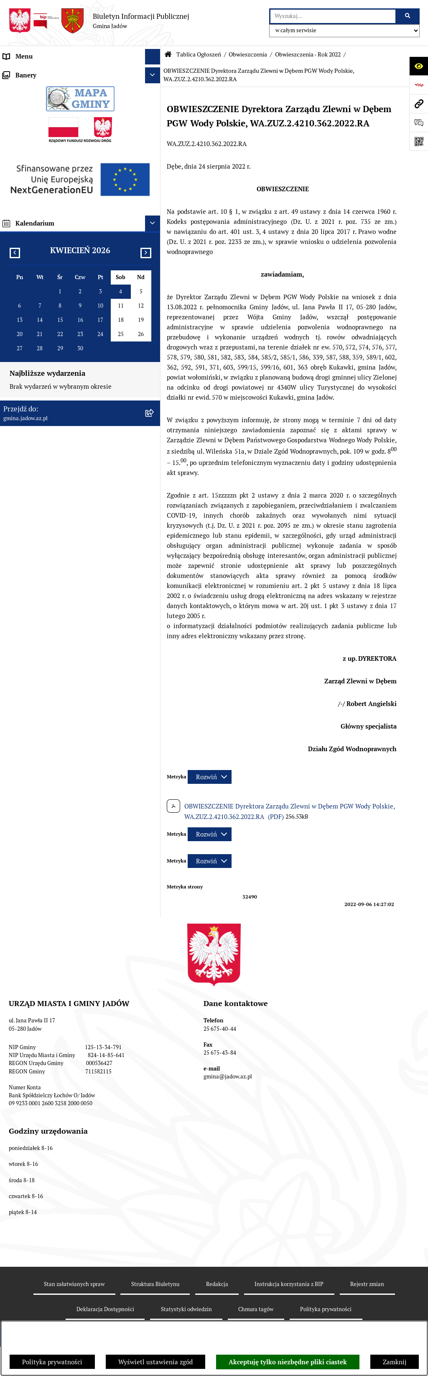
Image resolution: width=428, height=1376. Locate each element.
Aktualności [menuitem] (20, 88)
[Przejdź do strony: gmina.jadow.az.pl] (418, 103)
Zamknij (394, 1362)
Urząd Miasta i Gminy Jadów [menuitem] (43, 72)
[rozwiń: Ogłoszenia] (154, 203)
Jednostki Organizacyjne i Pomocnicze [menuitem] (57, 135)
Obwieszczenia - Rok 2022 (308, 54)
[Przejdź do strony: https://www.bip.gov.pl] (418, 84)
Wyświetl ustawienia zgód (155, 1362)
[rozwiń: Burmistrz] (154, 119)
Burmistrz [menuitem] (17, 119)
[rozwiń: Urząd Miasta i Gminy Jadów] (154, 72)
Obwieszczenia (248, 54)
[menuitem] (80, 203)
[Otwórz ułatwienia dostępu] (418, 65)
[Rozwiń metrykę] (210, 777)
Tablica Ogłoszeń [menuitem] (27, 182)
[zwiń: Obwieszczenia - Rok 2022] (154, 266)
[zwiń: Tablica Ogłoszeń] (154, 182)
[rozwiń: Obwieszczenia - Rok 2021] (154, 245)
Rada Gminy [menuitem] (20, 104)
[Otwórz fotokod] (418, 141)
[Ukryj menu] (153, 57)
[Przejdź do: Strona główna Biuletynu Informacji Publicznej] (168, 54)
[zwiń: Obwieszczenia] (154, 224)
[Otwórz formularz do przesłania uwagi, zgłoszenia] (418, 122)
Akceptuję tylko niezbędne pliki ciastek (288, 1362)
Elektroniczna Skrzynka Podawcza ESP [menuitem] (57, 150)
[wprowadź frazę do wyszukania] (333, 16)
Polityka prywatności (52, 1362)
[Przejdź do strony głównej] (98, 20)
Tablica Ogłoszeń (198, 54)
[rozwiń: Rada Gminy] (154, 104)
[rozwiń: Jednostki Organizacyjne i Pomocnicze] (154, 135)
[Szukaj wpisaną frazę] (408, 16)
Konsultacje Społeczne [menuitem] (35, 166)
